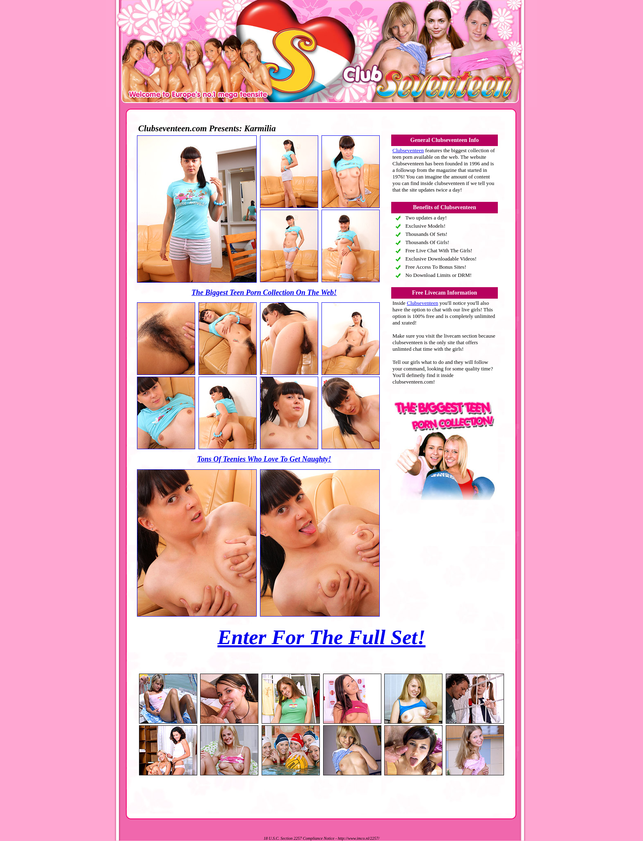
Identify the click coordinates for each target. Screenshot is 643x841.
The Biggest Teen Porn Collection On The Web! (264, 292)
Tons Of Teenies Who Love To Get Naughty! (264, 459)
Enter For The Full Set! (321, 637)
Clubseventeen (408, 150)
